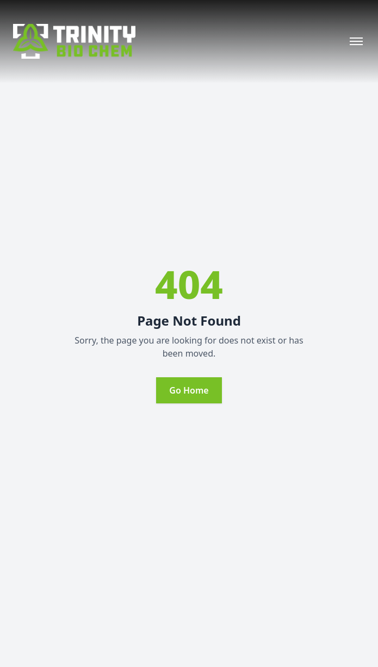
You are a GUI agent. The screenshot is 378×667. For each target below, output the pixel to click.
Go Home (188, 390)
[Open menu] (356, 41)
